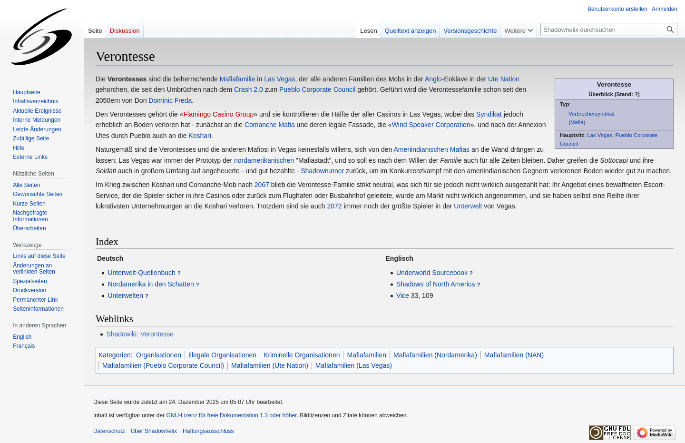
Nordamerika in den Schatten (151, 284)
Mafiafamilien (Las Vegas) (353, 365)
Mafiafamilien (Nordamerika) (435, 355)
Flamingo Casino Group (218, 114)
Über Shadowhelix (154, 431)
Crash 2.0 (248, 89)
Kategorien (114, 355)
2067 (261, 184)
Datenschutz (109, 431)
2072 (334, 206)
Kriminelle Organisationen (302, 355)
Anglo (433, 79)
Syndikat (489, 114)
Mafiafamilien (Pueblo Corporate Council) (163, 365)
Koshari (199, 135)
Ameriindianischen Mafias (431, 149)
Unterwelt (468, 206)
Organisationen (158, 355)
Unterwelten (125, 295)
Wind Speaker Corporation (431, 124)
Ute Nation (503, 79)
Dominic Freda (170, 100)
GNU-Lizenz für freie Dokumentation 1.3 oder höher (231, 415)
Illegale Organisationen (222, 355)
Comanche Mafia (270, 124)
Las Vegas (599, 135)
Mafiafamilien (366, 355)
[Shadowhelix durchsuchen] (608, 29)
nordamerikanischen (264, 160)
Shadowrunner (322, 171)
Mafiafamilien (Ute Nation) (269, 365)
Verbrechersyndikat (591, 114)
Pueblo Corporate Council (317, 89)
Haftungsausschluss (208, 431)
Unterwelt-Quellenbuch (141, 272)
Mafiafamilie (237, 79)
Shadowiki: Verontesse (140, 334)
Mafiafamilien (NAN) (514, 355)
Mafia (577, 122)
